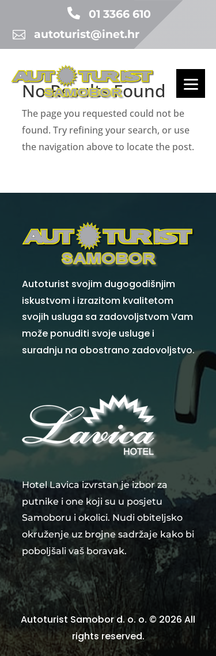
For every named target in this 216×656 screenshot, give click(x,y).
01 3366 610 (120, 14)
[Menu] (190, 83)
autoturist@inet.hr (86, 34)
